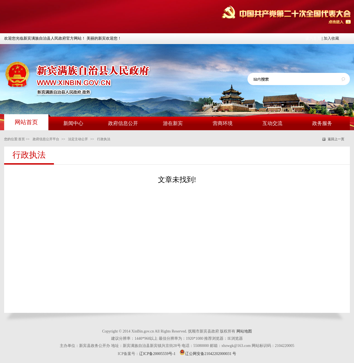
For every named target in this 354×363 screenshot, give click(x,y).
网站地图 (244, 331)
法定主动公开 (78, 139)
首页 (21, 139)
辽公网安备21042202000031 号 (207, 354)
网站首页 (26, 122)
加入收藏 (331, 38)
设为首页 (313, 38)
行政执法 (103, 139)
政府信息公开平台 (46, 139)
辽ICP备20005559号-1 (157, 354)
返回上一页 (336, 139)
